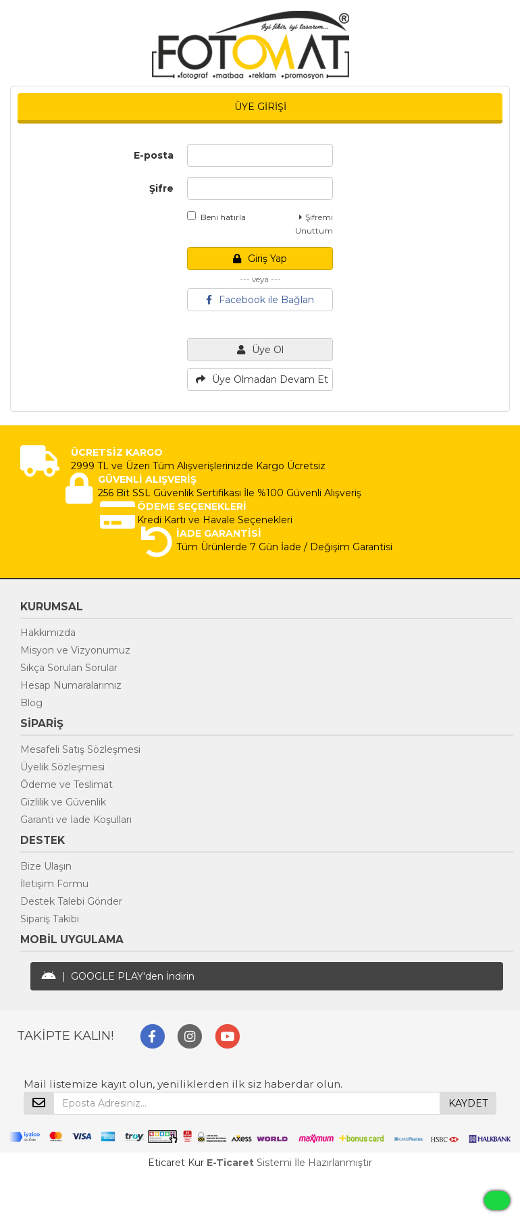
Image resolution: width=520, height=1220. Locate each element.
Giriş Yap (260, 259)
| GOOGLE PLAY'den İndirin (117, 976)
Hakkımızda (48, 633)
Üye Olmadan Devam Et (262, 379)
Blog (31, 703)
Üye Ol (260, 350)
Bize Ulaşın (46, 866)
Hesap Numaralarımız (71, 685)
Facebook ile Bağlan (260, 300)
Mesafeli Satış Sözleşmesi (80, 749)
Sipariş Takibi (49, 919)
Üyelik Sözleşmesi (62, 767)
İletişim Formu (54, 884)
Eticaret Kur (176, 1163)
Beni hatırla (216, 216)
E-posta (154, 155)
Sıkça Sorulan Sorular (69, 668)
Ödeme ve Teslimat (66, 784)
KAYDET (468, 1103)
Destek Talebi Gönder (71, 901)
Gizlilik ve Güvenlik (63, 802)
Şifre (161, 188)
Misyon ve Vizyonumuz (75, 650)
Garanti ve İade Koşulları (76, 820)
